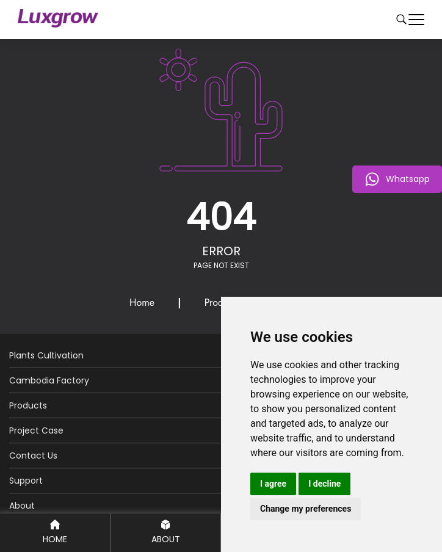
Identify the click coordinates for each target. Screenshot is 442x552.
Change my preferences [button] (305, 509)
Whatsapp (397, 179)
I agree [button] (273, 483)
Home (141, 303)
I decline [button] (324, 483)
